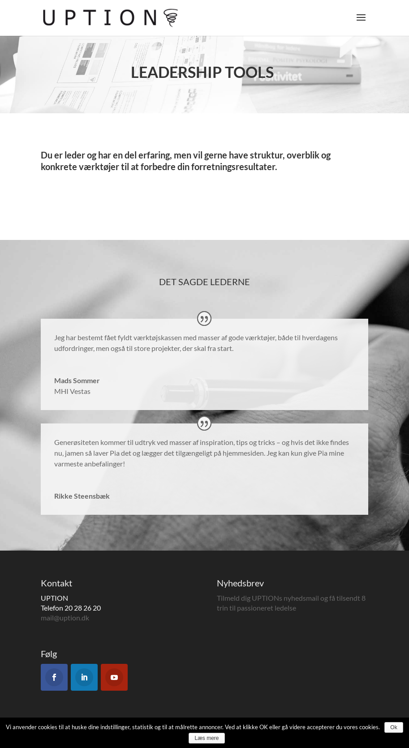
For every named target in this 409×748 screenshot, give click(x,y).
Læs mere (206, 738)
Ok (393, 727)
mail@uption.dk (65, 617)
